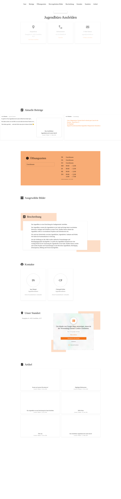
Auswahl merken (73, 360)
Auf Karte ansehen (33, 39)
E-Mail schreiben (87, 37)
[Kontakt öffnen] (33, 299)
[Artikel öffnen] (40, 395)
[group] (60, 127)
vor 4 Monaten (4, 116)
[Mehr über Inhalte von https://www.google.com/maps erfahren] (74, 349)
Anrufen (60, 37)
